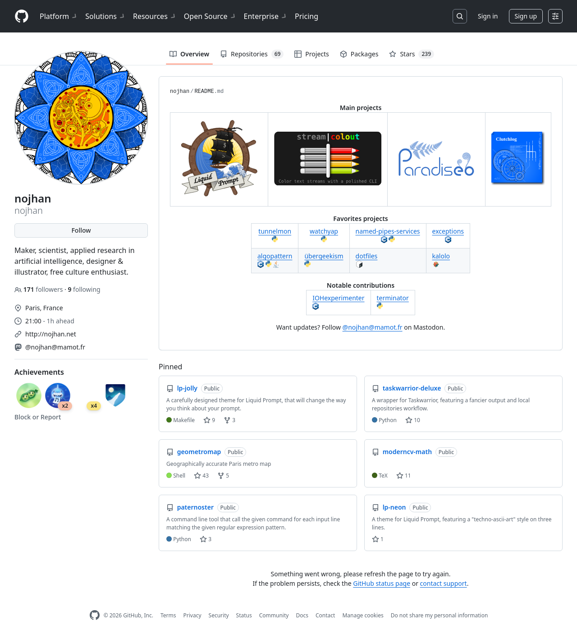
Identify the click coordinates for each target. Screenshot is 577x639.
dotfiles (367, 256)
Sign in (488, 16)
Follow (81, 230)
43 (201, 475)
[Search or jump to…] (460, 16)
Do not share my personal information (439, 615)
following (84, 289)
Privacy (192, 615)
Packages (359, 54)
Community (274, 615)
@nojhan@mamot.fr (55, 347)
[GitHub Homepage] (94, 615)
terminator (393, 298)
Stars (411, 54)
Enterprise (266, 16)
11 (403, 475)
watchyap (324, 231)
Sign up (526, 16)
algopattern (274, 256)
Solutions (105, 16)
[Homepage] (21, 16)
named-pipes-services (388, 231)
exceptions (448, 231)
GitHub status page (381, 583)
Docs (302, 615)
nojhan (179, 91)
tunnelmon (274, 231)
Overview (189, 54)
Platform (59, 16)
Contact (325, 615)
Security (219, 615)
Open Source (210, 16)
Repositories (252, 54)
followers (39, 289)
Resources (155, 16)
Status (244, 615)
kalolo (441, 256)
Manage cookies (362, 615)
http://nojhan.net (50, 334)
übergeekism (323, 256)
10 (412, 420)
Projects (311, 54)
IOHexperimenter (338, 298)
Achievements (39, 372)
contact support (443, 583)
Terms (168, 615)
